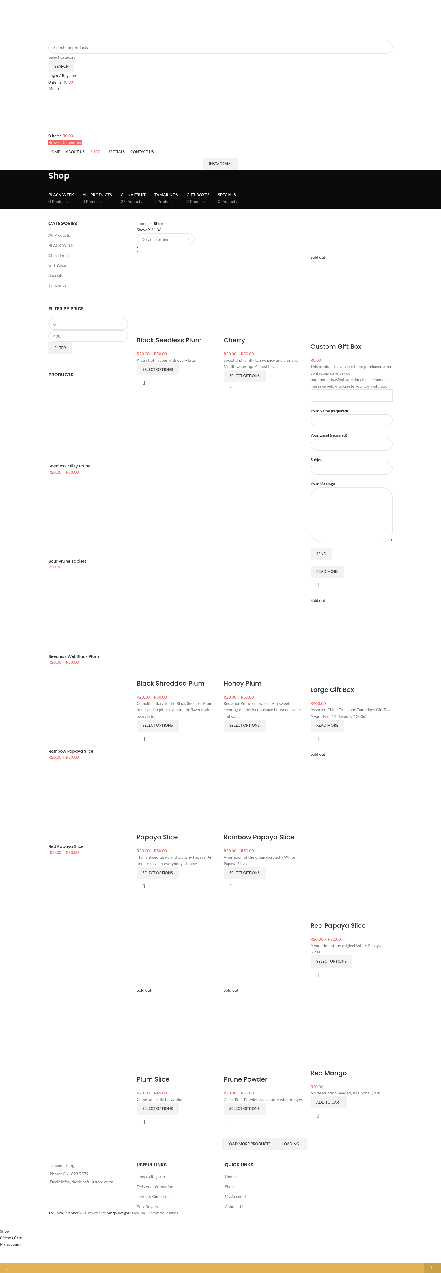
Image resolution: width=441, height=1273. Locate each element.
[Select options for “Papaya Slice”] (158, 873)
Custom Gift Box (336, 345)
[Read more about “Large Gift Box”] (328, 725)
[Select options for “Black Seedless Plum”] (158, 369)
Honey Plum (243, 683)
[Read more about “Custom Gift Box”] (328, 571)
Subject (352, 463)
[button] (329, 1102)
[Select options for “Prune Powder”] (245, 1109)
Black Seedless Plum (169, 339)
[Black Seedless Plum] (177, 294)
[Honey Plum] (264, 637)
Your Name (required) (352, 415)
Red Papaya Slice (338, 925)
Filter (60, 348)
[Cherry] (264, 294)
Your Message (352, 498)
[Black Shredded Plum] (177, 637)
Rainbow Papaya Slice (259, 837)
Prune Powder (246, 1079)
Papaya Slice (157, 837)
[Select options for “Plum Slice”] (158, 1109)
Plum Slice (153, 1079)
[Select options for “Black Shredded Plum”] (158, 725)
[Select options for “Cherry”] (245, 375)
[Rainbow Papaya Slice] (264, 791)
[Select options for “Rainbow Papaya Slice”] (245, 873)
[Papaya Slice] (177, 791)
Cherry (235, 339)
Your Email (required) (352, 439)
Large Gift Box (332, 689)
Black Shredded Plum (171, 683)
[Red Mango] (352, 1027)
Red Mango (329, 1072)
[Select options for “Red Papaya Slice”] (332, 961)
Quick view (144, 382)
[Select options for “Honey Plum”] (245, 725)
